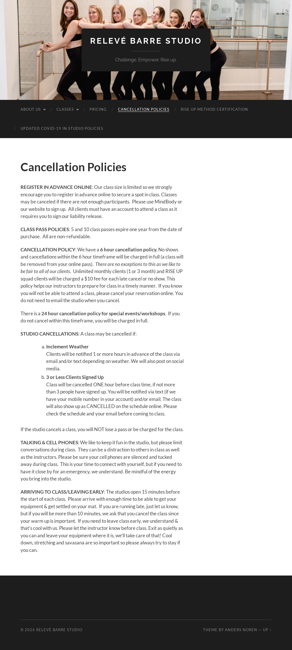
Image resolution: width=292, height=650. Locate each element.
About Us (31, 109)
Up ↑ (267, 629)
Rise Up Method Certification (214, 109)
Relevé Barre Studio (146, 41)
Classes (65, 109)
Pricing (98, 109)
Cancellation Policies (143, 109)
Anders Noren (241, 629)
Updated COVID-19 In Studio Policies (62, 128)
